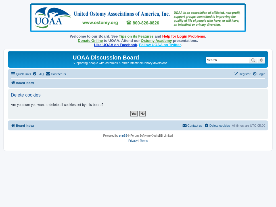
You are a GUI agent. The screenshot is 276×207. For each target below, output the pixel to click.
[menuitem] (38, 74)
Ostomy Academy (156, 40)
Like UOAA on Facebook (115, 45)
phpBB (123, 135)
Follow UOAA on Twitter (160, 45)
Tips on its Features (136, 36)
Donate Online (90, 40)
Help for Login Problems (183, 36)
